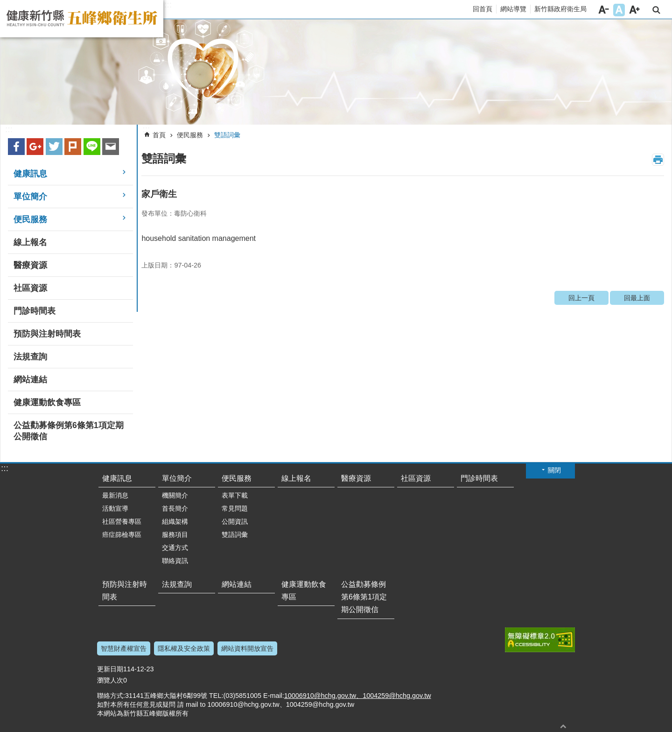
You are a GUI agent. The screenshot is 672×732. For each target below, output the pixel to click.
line (92, 146)
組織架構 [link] (175, 521)
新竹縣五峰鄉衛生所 (81, 18)
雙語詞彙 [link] (227, 135)
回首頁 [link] (482, 9)
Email (110, 146)
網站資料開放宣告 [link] (247, 648)
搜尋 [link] (656, 10)
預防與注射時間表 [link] (47, 333)
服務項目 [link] (175, 534)
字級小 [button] (603, 10)
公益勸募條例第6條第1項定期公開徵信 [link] (69, 431)
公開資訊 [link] (235, 521)
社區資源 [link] (30, 288)
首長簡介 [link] (175, 508)
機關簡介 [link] (175, 495)
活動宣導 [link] (115, 508)
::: (168, 4)
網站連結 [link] (30, 379)
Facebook (16, 146)
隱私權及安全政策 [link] (184, 648)
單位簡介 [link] (30, 196)
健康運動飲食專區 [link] (47, 402)
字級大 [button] (634, 10)
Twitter (54, 146)
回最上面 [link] (637, 298)
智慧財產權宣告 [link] (124, 648)
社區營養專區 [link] (121, 521)
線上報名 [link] (30, 242)
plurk (72, 146)
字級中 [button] (619, 10)
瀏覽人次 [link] (110, 680)
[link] (336, 72)
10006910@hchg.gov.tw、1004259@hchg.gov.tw (357, 695)
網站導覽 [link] (513, 9)
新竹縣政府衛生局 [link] (560, 9)
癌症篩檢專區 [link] (121, 534)
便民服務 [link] (30, 219)
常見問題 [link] (235, 508)
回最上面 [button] (563, 726)
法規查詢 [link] (30, 356)
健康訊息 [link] (30, 173)
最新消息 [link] (115, 495)
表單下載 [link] (235, 495)
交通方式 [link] (175, 547)
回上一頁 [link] (581, 298)
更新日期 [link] (110, 669)
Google (35, 146)
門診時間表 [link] (35, 311)
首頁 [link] (159, 135)
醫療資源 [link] (30, 265)
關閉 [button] (554, 470)
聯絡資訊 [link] (175, 560)
